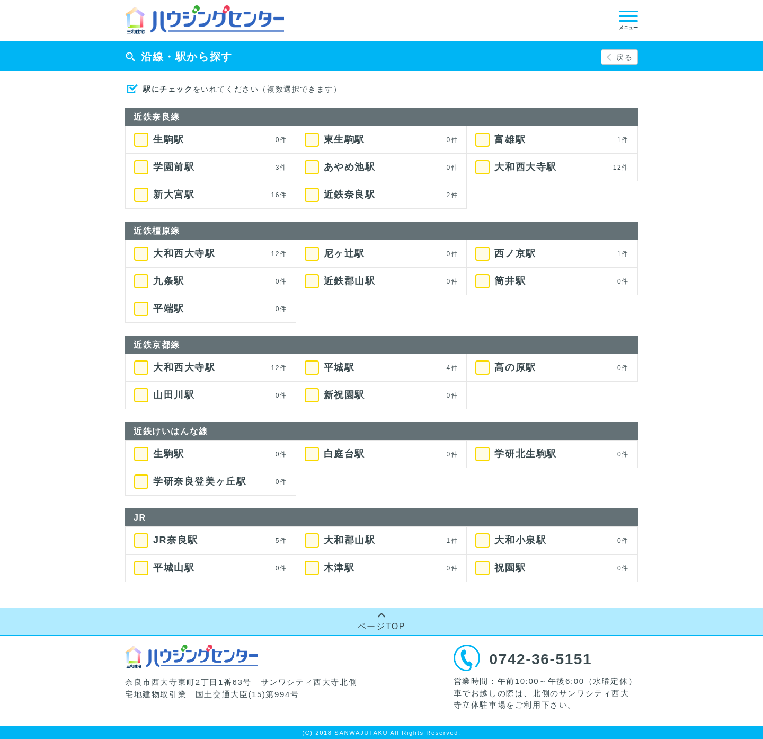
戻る (624, 57)
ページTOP (381, 626)
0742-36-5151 (541, 659)
